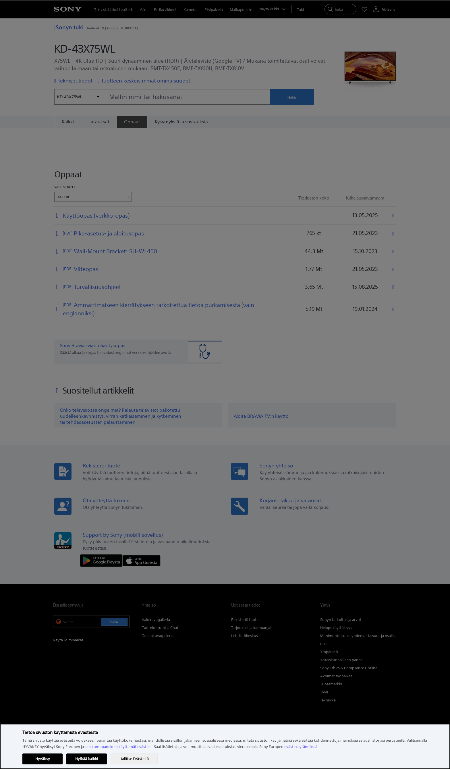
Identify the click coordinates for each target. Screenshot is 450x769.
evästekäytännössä (300, 746)
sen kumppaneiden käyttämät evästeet (118, 746)
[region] (225, 746)
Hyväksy (42, 758)
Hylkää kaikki (86, 758)
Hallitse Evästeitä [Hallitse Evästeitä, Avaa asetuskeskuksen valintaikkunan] (134, 758)
